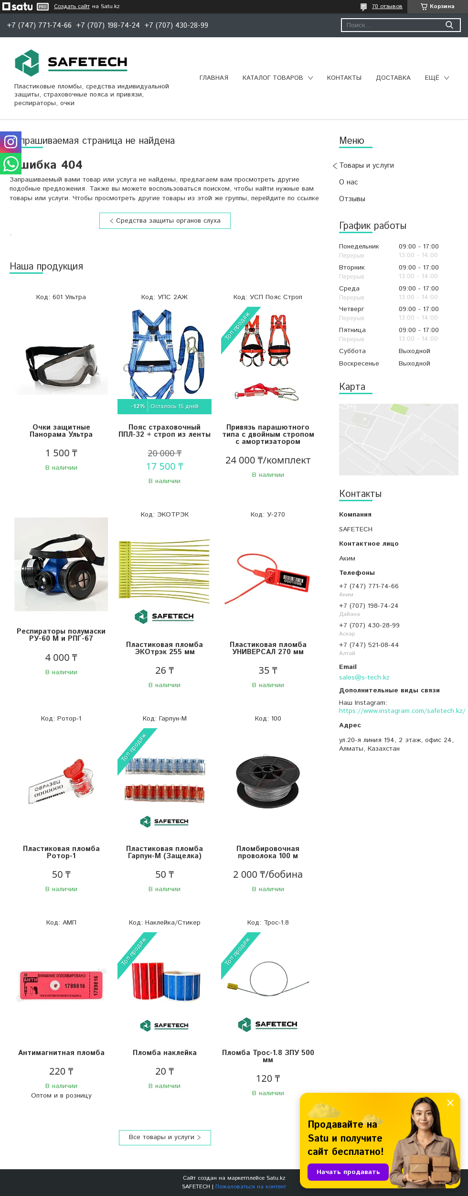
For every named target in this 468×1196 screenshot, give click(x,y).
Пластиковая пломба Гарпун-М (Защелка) (164, 852)
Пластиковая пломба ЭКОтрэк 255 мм (164, 648)
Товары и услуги (366, 166)
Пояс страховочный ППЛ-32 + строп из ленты (164, 431)
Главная (214, 78)
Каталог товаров (273, 78)
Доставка (393, 78)
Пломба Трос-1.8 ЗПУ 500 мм (268, 1056)
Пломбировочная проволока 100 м (267, 852)
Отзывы (352, 199)
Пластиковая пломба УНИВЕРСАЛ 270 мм (268, 648)
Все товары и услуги (161, 1137)
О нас (348, 182)
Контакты (344, 78)
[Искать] (449, 25)
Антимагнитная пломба (61, 1052)
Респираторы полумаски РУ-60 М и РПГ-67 (61, 635)
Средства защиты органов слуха (168, 221)
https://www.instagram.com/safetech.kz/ (402, 711)
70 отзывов (387, 6)
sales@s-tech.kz (364, 677)
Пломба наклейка (165, 1052)
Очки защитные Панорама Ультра (61, 431)
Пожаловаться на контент (250, 1187)
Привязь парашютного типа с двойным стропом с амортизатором (268, 434)
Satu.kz (276, 1178)
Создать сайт (72, 6)
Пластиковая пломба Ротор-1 (61, 852)
